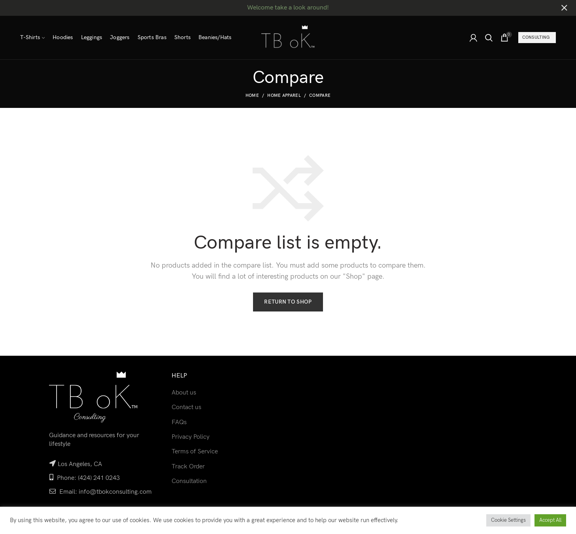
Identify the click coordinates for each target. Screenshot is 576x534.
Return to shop (288, 301)
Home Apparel (284, 95)
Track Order (188, 466)
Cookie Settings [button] (508, 520)
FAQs (179, 422)
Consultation (189, 481)
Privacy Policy (191, 437)
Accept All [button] (550, 520)
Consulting (536, 37)
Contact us (186, 407)
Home (252, 95)
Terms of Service (195, 451)
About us (184, 392)
